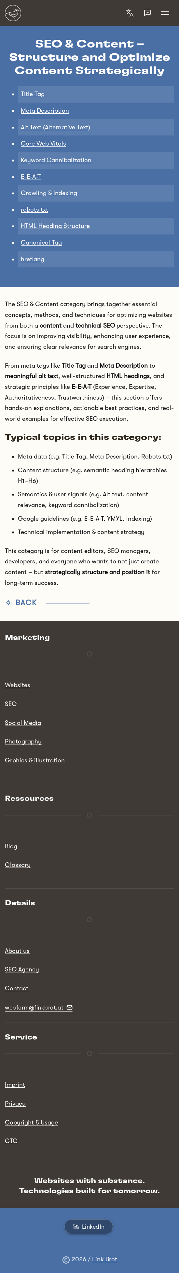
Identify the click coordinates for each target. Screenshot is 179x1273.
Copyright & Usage (31, 1122)
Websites (17, 685)
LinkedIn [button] (88, 1226)
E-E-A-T (31, 176)
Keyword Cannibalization (56, 160)
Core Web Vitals (43, 143)
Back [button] (47, 602)
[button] (130, 13)
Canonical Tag (41, 242)
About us (17, 951)
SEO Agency (22, 969)
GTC (11, 1141)
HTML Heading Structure (55, 226)
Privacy (15, 1103)
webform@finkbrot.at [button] (39, 1007)
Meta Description (45, 110)
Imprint (15, 1084)
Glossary (18, 865)
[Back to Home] (13, 13)
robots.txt (34, 209)
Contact (16, 988)
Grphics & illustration (35, 760)
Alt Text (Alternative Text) (55, 127)
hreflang (32, 259)
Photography (23, 741)
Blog (11, 846)
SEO (11, 704)
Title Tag (33, 94)
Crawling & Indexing (49, 193)
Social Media (23, 723)
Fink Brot (104, 1259)
